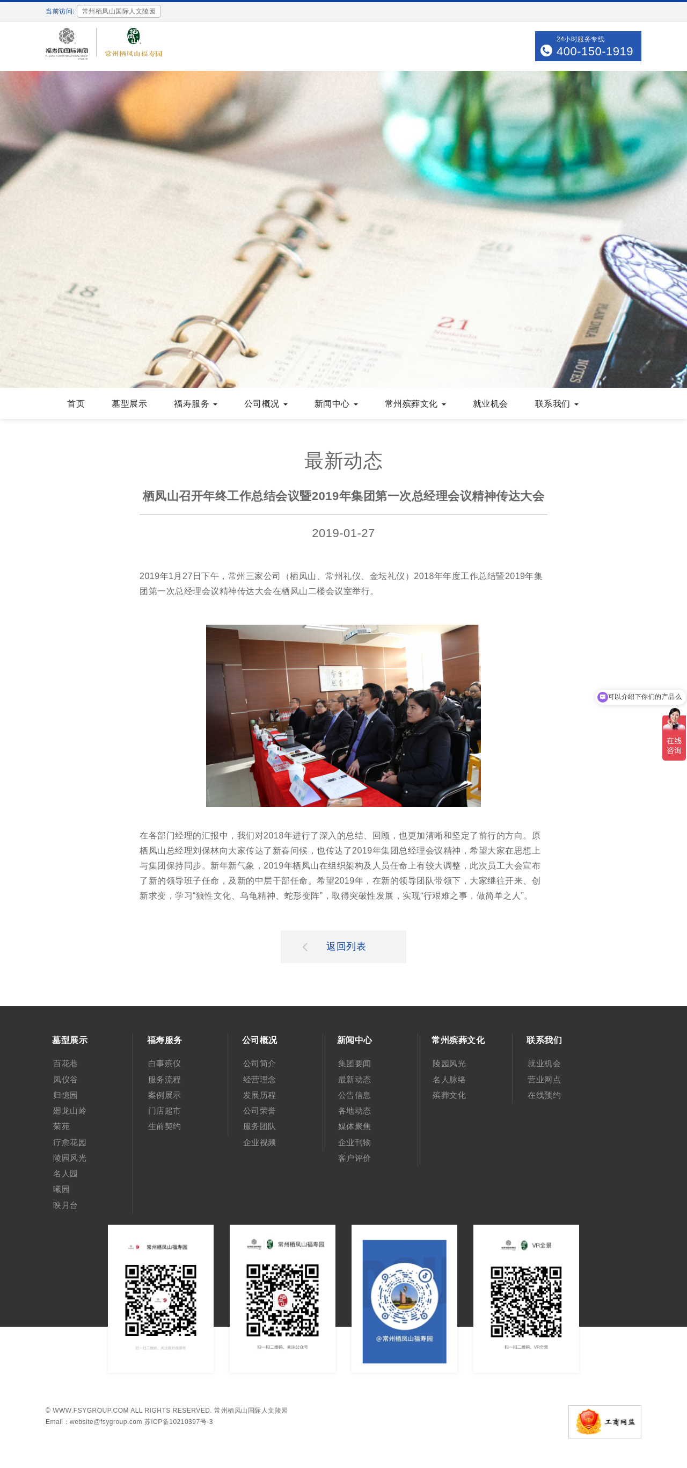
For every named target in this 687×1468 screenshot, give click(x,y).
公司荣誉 (259, 1110)
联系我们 (557, 403)
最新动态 (354, 1079)
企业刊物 (354, 1142)
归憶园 (65, 1095)
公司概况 (266, 403)
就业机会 (490, 403)
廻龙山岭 (69, 1110)
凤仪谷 (65, 1079)
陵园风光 (69, 1157)
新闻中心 (336, 403)
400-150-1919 (595, 51)
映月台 (65, 1205)
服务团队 (259, 1126)
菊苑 (61, 1126)
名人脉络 (449, 1079)
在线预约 (544, 1095)
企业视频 (259, 1142)
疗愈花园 (69, 1142)
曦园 (61, 1189)
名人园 (65, 1173)
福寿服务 (195, 403)
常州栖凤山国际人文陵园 (251, 1410)
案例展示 (164, 1095)
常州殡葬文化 (415, 403)
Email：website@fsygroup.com (94, 1422)
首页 (76, 403)
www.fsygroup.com (91, 1410)
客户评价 (354, 1157)
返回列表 (334, 946)
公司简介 (259, 1063)
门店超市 (164, 1110)
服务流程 (164, 1079)
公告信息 (354, 1095)
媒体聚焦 (354, 1126)
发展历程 (259, 1095)
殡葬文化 (449, 1095)
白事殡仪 (164, 1063)
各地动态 (354, 1110)
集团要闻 (354, 1063)
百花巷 (65, 1063)
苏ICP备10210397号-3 (178, 1422)
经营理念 (259, 1079)
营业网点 (544, 1079)
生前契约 (164, 1126)
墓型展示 (129, 403)
